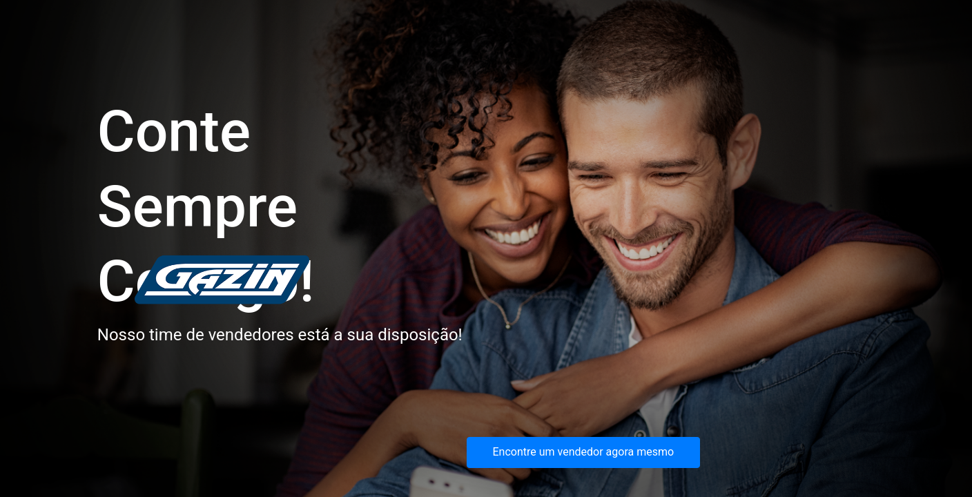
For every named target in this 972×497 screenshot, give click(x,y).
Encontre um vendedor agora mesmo (583, 451)
